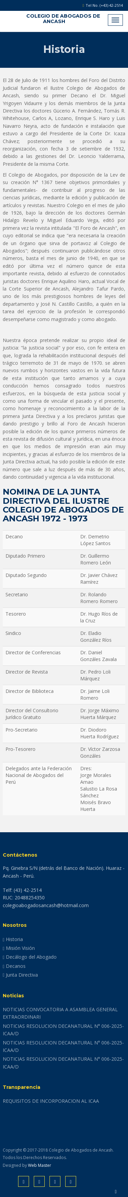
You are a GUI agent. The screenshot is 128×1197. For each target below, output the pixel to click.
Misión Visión (19, 948)
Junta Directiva (20, 975)
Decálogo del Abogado (30, 957)
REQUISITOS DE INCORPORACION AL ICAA (51, 1101)
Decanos (14, 966)
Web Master (39, 1165)
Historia (13, 939)
